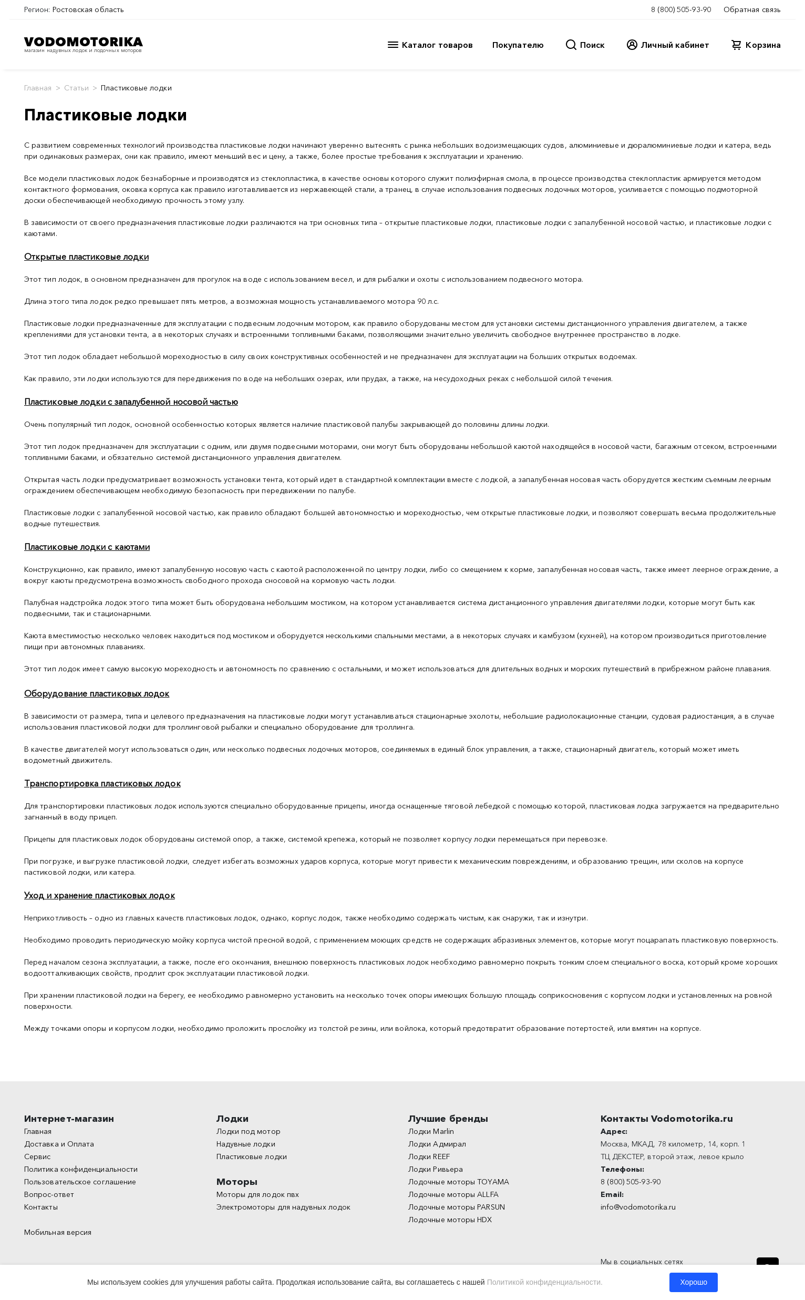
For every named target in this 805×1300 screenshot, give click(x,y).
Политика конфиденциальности (81, 1169)
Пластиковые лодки (251, 1156)
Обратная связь (752, 9)
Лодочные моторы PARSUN (456, 1207)
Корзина (763, 44)
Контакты (41, 1207)
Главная (38, 88)
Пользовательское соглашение (80, 1181)
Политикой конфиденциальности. (545, 1282)
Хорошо (693, 1282)
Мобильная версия (57, 1232)
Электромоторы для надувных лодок (283, 1207)
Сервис (37, 1156)
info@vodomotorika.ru (638, 1207)
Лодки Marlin (431, 1131)
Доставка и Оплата (59, 1144)
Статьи (76, 88)
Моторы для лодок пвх (258, 1194)
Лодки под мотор (248, 1131)
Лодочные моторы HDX (450, 1219)
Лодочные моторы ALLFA (453, 1194)
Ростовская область (88, 9)
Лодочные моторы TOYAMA (458, 1181)
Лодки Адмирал (437, 1144)
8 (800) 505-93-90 (681, 9)
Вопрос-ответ (49, 1194)
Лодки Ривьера (435, 1169)
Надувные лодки (245, 1144)
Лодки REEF (429, 1156)
